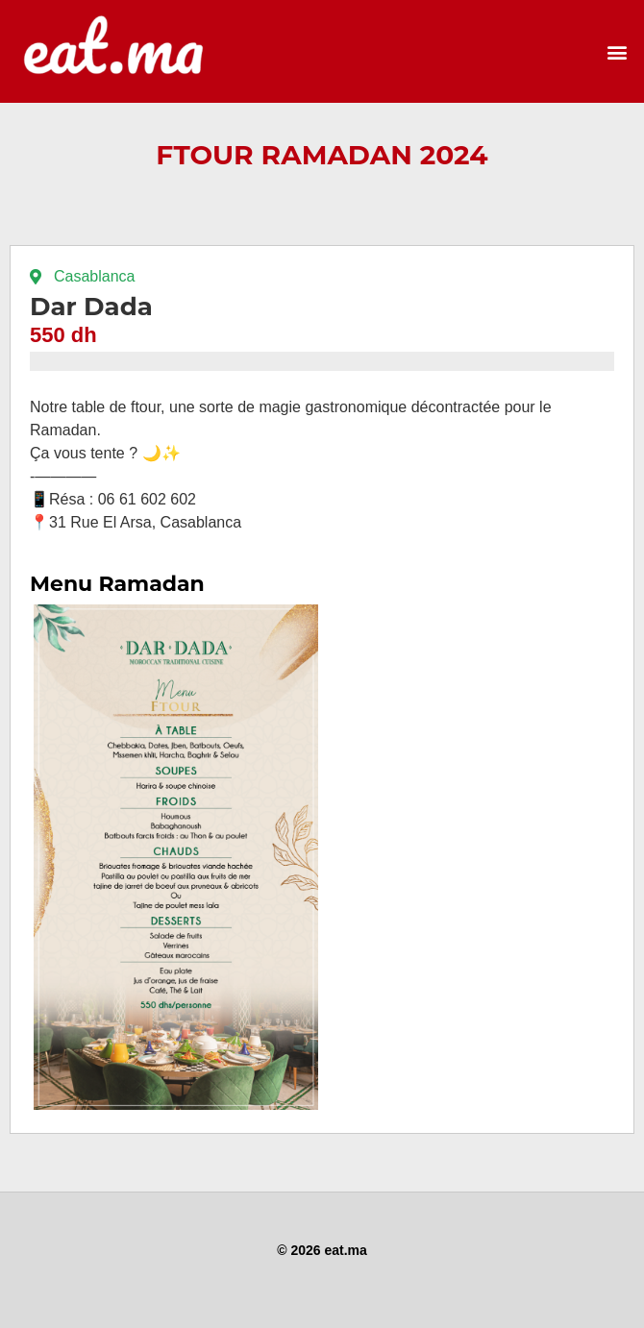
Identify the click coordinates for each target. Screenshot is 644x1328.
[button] (616, 51)
